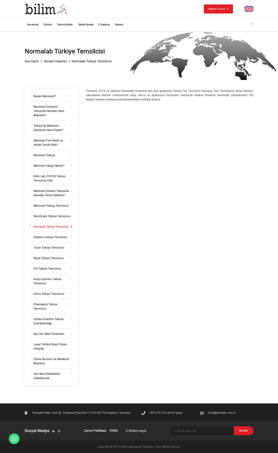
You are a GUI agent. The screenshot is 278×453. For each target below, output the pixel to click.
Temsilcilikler (65, 24)
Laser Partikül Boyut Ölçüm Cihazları (50, 346)
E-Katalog (104, 24)
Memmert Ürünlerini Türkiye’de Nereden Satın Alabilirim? (49, 111)
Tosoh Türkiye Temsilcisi (49, 247)
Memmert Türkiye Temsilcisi (51, 205)
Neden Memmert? (45, 96)
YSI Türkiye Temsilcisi (47, 268)
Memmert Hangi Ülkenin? (49, 165)
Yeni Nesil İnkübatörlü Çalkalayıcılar (47, 376)
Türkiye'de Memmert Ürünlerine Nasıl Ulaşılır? (48, 128)
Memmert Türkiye (44, 155)
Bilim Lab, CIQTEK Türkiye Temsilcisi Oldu (49, 178)
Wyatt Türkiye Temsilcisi (49, 258)
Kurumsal (32, 24)
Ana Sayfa (32, 61)
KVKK (114, 430)
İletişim (119, 24)
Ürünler (47, 24)
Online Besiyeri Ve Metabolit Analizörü (51, 361)
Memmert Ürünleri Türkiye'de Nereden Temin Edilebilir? (51, 193)
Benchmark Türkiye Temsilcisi (52, 216)
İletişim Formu (218, 8)
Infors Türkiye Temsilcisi (49, 294)
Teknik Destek (85, 24)
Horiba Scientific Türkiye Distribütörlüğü (49, 321)
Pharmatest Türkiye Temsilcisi (45, 306)
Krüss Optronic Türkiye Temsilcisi (48, 281)
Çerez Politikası (95, 430)
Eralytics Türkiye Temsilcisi (50, 237)
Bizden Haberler (55, 61)
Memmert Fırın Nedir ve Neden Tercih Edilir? (48, 142)
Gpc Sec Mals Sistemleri (49, 334)
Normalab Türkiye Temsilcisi (51, 226)
